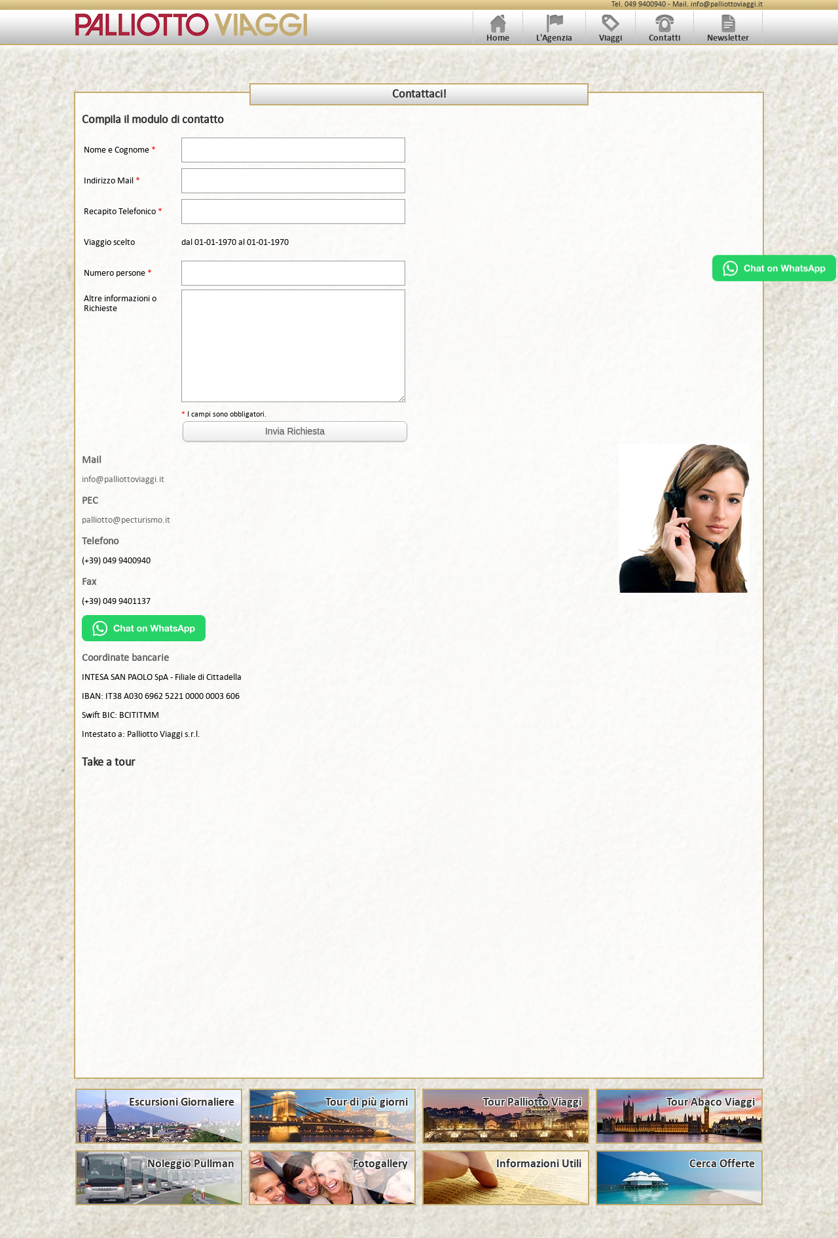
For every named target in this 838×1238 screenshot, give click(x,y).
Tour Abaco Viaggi (710, 1102)
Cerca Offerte (722, 1164)
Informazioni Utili (538, 1164)
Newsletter (728, 34)
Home (497, 34)
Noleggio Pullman (190, 1164)
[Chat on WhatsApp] (774, 277)
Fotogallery (380, 1164)
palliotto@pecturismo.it (126, 520)
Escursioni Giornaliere (181, 1102)
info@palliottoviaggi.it (123, 479)
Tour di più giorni (366, 1102)
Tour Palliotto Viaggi (532, 1102)
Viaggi (610, 34)
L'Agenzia (554, 34)
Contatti (664, 34)
